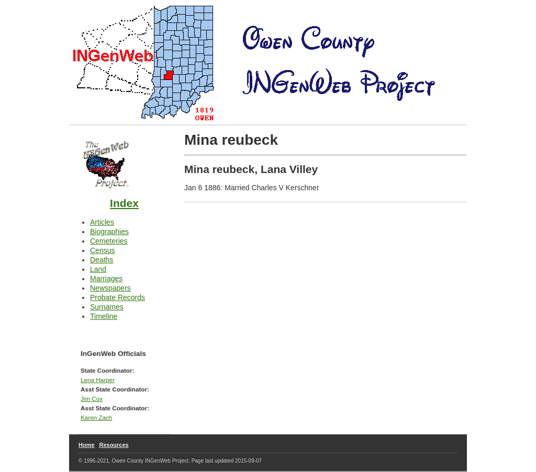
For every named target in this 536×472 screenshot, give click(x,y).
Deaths (101, 260)
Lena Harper (98, 379)
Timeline (103, 316)
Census (102, 250)
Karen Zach (96, 417)
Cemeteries (109, 241)
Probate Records (117, 297)
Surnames (107, 307)
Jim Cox (92, 398)
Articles (102, 222)
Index (124, 203)
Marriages (106, 278)
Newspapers (110, 288)
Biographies (109, 231)
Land (98, 269)
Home (87, 445)
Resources (113, 445)
